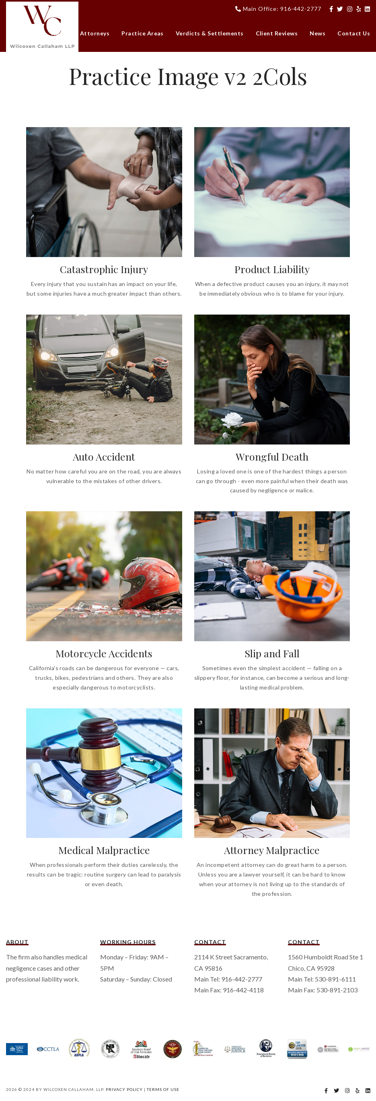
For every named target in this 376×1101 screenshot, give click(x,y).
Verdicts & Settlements (210, 33)
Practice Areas (142, 33)
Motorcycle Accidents (103, 653)
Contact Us (353, 33)
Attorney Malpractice (272, 849)
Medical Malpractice (104, 849)
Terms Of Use (163, 1089)
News (317, 33)
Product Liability (272, 269)
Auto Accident (104, 456)
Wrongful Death (272, 456)
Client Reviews (277, 33)
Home (59, 33)
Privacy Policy (124, 1089)
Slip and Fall (272, 653)
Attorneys (94, 33)
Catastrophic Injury (104, 269)
